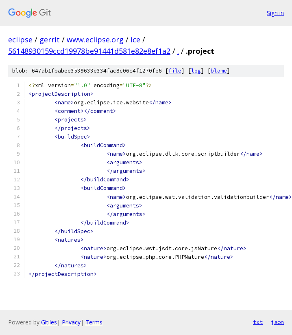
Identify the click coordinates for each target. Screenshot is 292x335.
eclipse (20, 39)
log (196, 70)
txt (258, 322)
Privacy (71, 322)
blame (219, 70)
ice (135, 39)
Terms (93, 322)
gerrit (49, 39)
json (277, 322)
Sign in (275, 13)
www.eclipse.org (95, 39)
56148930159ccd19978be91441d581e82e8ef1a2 (89, 51)
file (174, 70)
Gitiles (49, 322)
